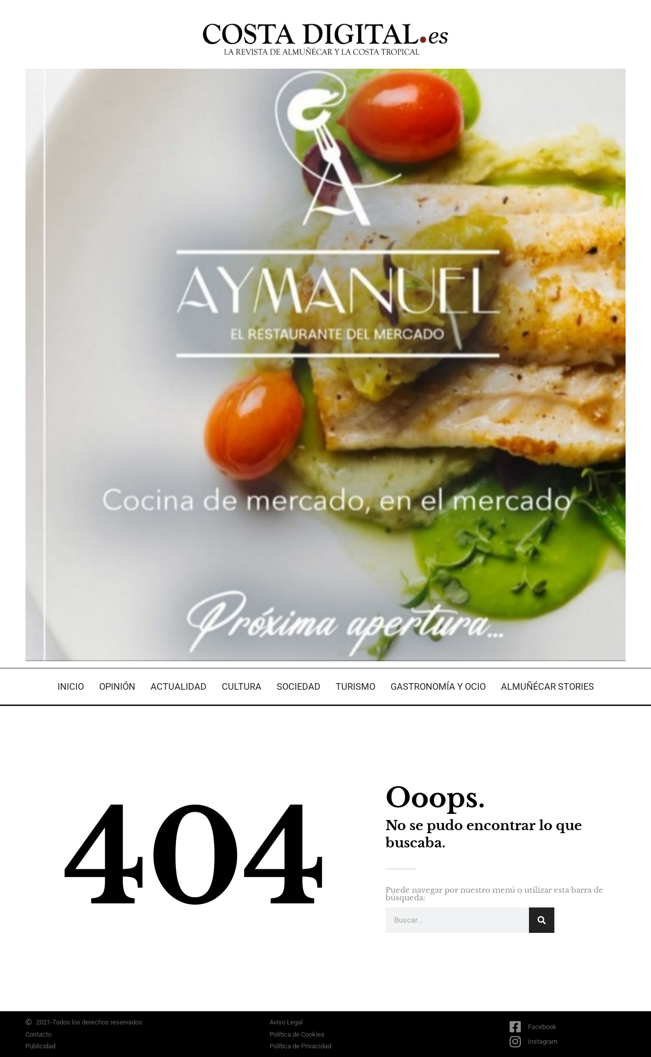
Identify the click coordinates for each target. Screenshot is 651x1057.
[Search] (541, 920)
